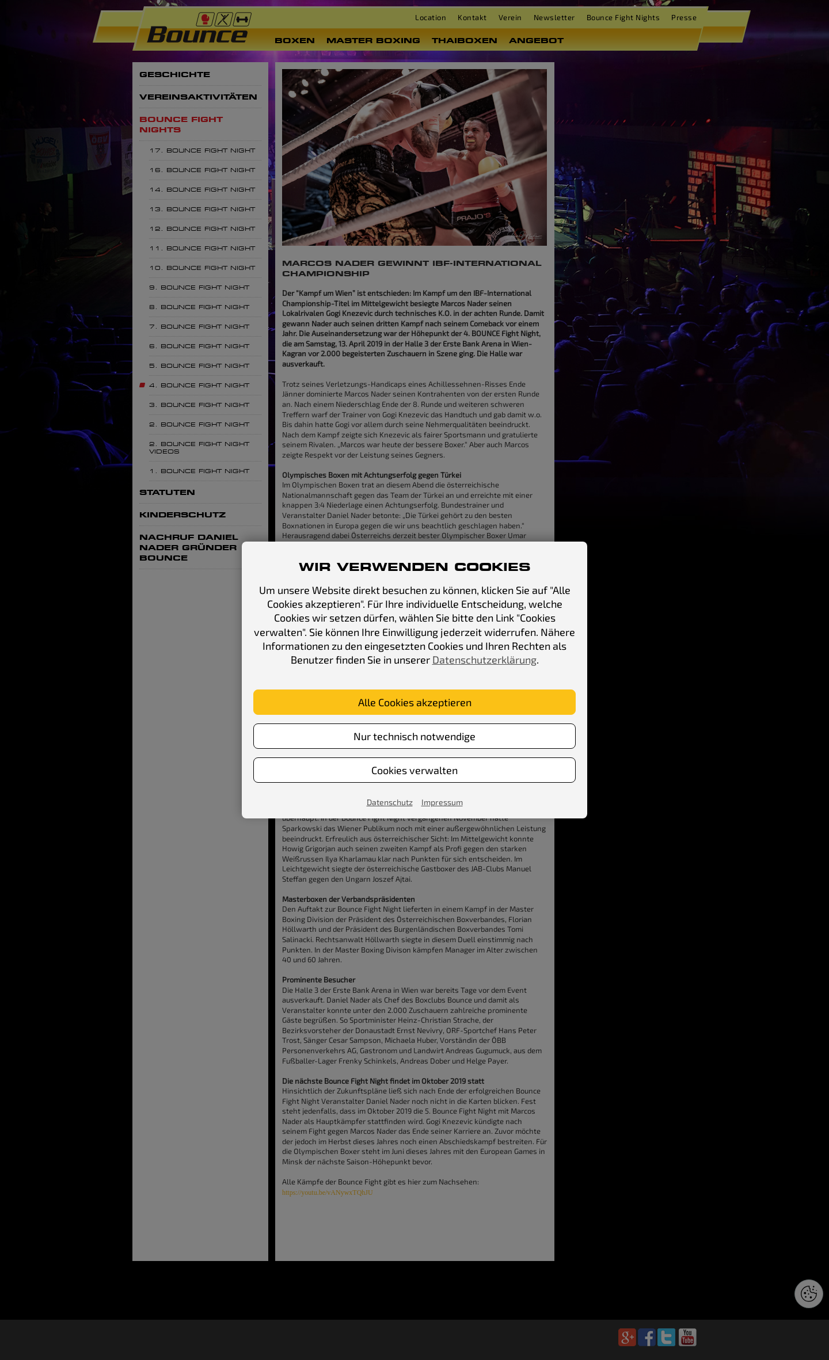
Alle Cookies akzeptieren (414, 702)
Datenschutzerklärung (484, 659)
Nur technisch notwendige (414, 736)
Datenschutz (390, 802)
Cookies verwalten (414, 770)
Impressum (442, 802)
